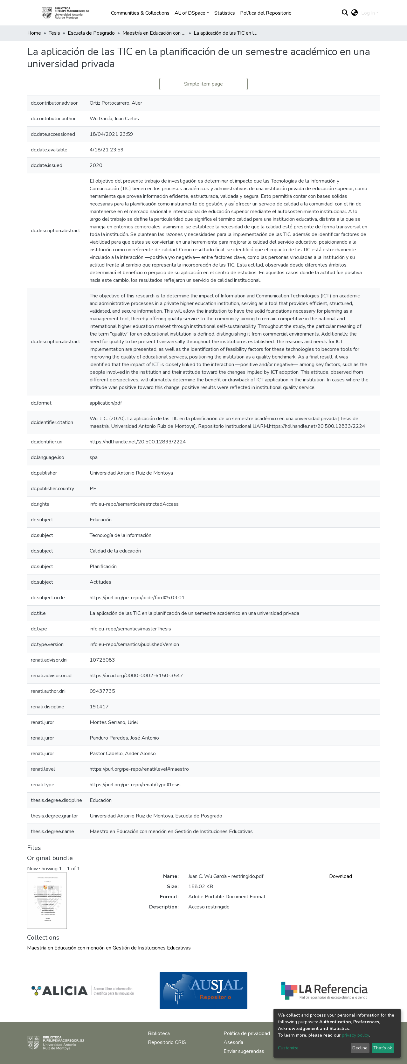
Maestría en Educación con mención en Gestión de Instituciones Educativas (154, 33)
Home (34, 33)
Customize (288, 1048)
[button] (354, 13)
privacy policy (355, 1035)
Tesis (54, 33)
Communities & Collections (140, 13)
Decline (360, 1048)
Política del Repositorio (266, 13)
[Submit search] (345, 13)
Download (340, 876)
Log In (368, 13)
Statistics (224, 13)
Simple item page (203, 83)
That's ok (382, 1048)
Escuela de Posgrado (91, 33)
